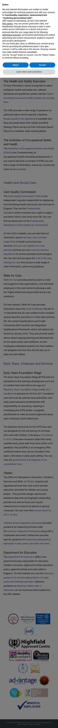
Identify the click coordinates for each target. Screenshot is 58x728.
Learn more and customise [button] (29, 72)
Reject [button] (16, 65)
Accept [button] (42, 65)
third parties (7, 23)
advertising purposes (11, 35)
